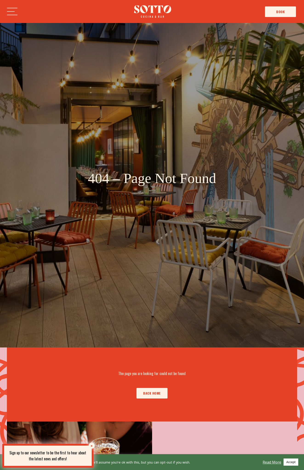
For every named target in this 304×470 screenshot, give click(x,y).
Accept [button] (290, 462)
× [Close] (92, 446)
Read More (272, 462)
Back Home (152, 393)
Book (280, 11)
